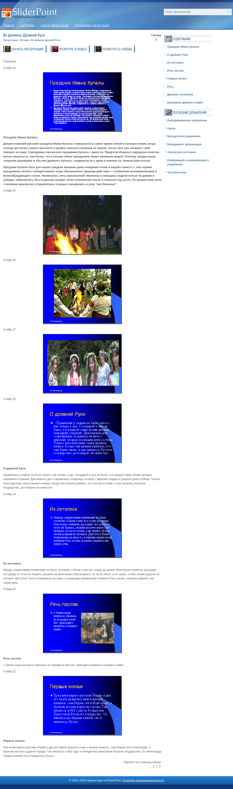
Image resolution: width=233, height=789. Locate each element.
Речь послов (175, 70)
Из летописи (175, 62)
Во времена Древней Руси (45, 40)
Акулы (171, 128)
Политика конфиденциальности (143, 780)
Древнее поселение (180, 94)
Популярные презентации (92, 26)
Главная (8, 26)
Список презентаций (54, 26)
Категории (27, 26)
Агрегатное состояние (181, 152)
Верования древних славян (185, 102)
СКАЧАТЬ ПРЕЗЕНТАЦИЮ (28, 49)
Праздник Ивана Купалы (183, 46)
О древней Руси (177, 54)
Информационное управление (187, 120)
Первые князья (177, 78)
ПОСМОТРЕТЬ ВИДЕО (73, 49)
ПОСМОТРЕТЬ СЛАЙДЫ (117, 49)
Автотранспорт (177, 172)
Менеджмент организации (184, 144)
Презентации (10, 40)
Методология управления (184, 136)
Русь (170, 86)
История (24, 40)
